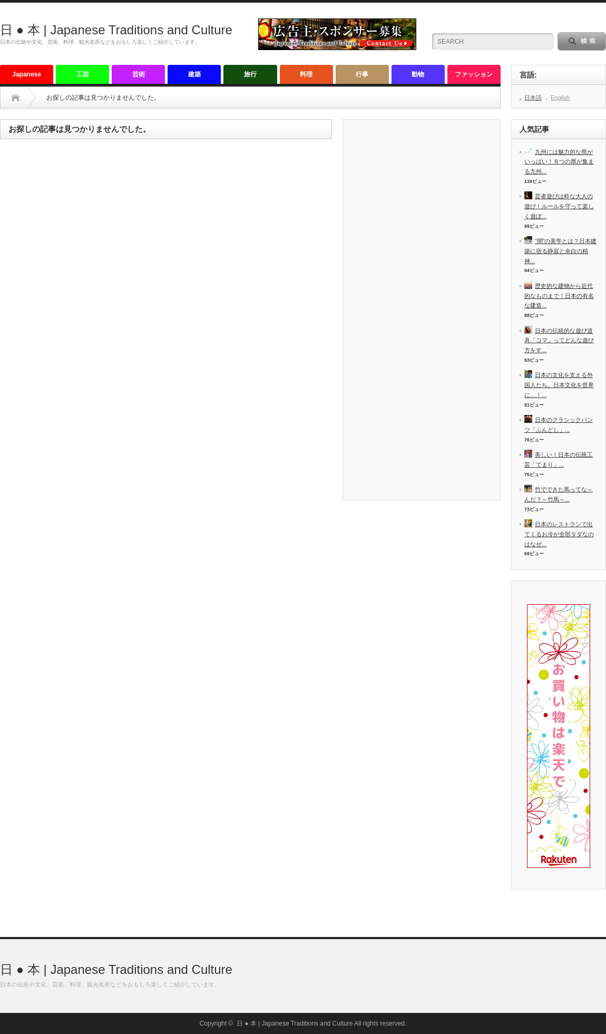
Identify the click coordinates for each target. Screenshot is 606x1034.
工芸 (82, 74)
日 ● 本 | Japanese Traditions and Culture (116, 30)
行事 (362, 74)
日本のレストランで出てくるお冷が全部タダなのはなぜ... (559, 534)
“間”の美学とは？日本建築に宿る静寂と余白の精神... (560, 251)
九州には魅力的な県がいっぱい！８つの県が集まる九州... (559, 162)
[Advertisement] (421, 314)
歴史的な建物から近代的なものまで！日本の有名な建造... (559, 295)
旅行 (250, 74)
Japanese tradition (26, 77)
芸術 (138, 74)
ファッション (474, 74)
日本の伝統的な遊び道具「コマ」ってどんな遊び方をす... (559, 340)
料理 (306, 74)
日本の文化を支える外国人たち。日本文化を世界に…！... (559, 385)
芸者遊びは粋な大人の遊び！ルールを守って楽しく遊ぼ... (559, 206)
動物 (418, 74)
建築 (194, 74)
